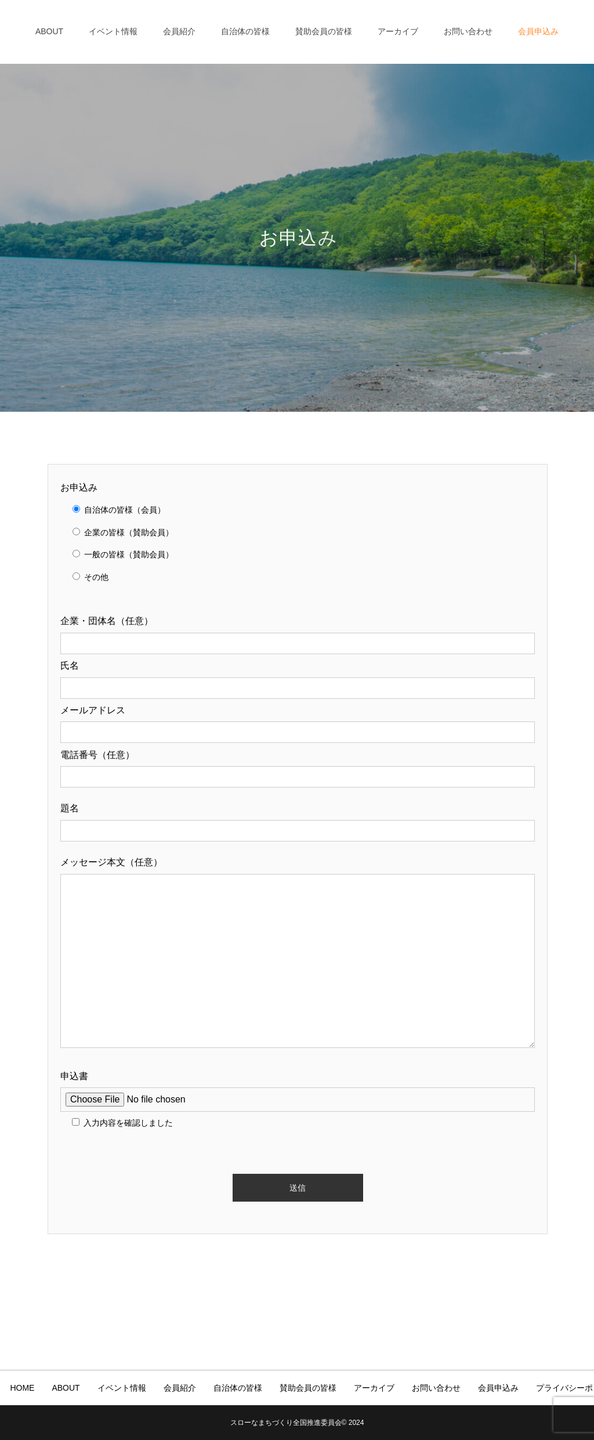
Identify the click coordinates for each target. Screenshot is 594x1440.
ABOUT (49, 31)
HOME (22, 1387)
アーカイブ (398, 31)
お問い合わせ (468, 31)
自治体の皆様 (245, 31)
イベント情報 (113, 31)
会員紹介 (179, 31)
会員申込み (538, 31)
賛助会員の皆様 (323, 31)
